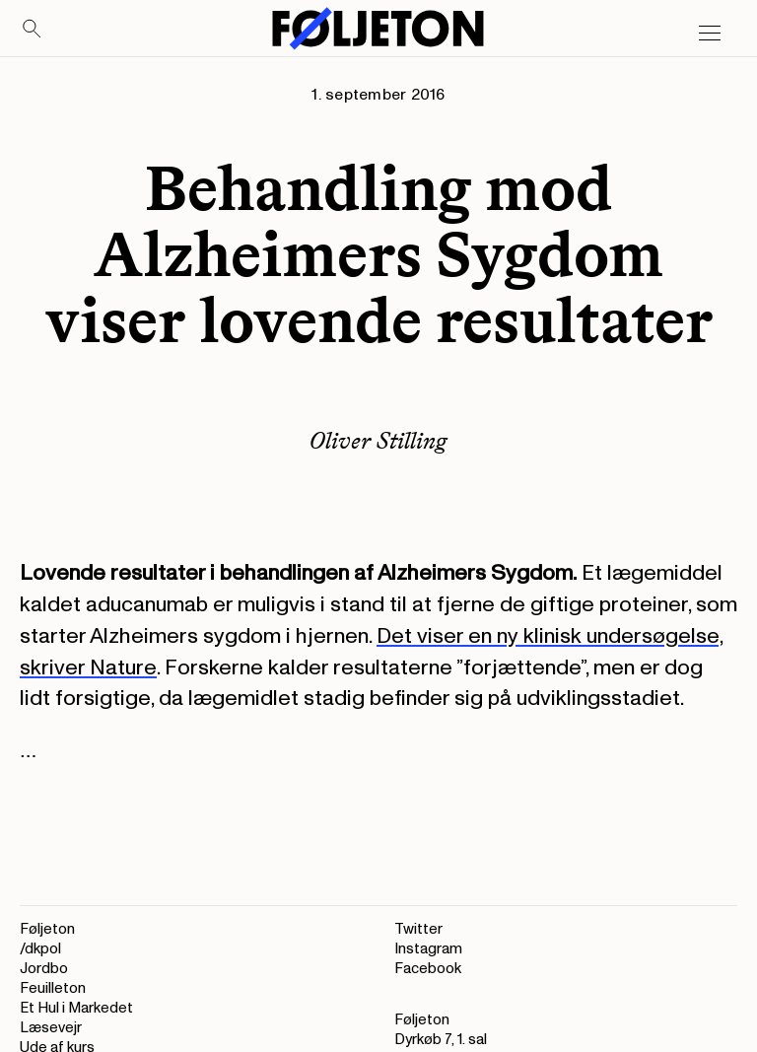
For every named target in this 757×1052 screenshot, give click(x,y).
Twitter (418, 929)
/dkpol (40, 949)
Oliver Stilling (378, 440)
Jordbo (44, 968)
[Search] (32, 29)
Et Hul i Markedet (76, 1008)
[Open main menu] (709, 33)
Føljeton (47, 929)
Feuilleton (53, 988)
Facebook (427, 968)
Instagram (428, 949)
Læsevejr (51, 1027)
